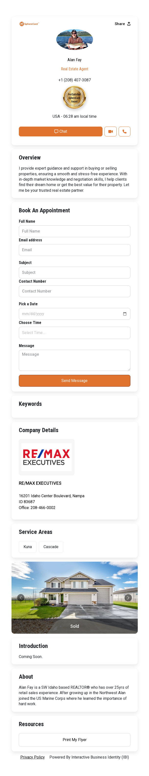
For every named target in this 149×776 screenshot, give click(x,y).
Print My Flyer (75, 739)
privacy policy (32, 757)
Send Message (74, 380)
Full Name (27, 221)
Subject (25, 262)
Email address (30, 240)
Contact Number (32, 281)
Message (26, 345)
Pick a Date (28, 304)
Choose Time (30, 322)
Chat (60, 131)
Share (122, 24)
